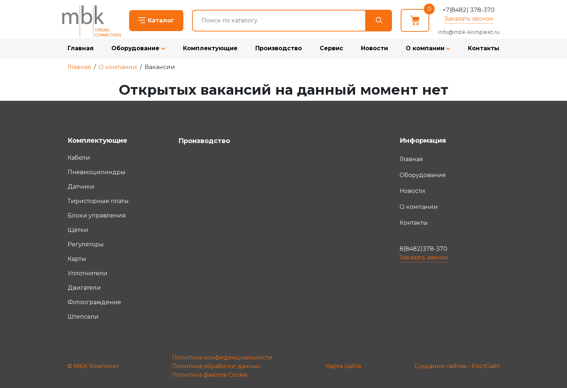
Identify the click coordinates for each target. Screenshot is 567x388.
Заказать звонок (468, 18)
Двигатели (84, 287)
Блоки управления (97, 215)
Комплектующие (210, 48)
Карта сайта (343, 366)
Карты (77, 258)
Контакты (483, 48)
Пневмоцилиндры (96, 172)
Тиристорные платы (98, 201)
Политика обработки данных (216, 366)
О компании (425, 48)
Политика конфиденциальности (222, 357)
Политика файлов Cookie (210, 374)
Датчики (81, 186)
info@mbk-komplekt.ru (468, 32)
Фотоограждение (94, 302)
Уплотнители (87, 273)
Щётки (78, 230)
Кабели (79, 157)
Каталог (161, 20)
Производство (278, 48)
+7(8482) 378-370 (469, 10)
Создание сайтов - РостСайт (456, 366)
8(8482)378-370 (423, 248)
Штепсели (83, 316)
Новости (374, 48)
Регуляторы (86, 244)
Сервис (331, 48)
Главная (81, 48)
